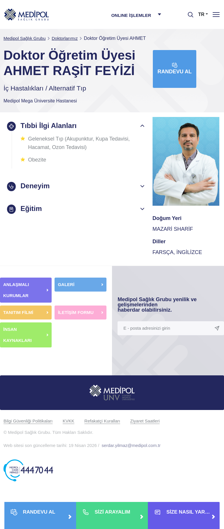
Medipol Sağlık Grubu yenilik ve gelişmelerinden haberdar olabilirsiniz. (157, 305)
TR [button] (201, 14)
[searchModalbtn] (188, 12)
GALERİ (66, 284)
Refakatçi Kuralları (102, 420)
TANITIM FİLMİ (18, 312)
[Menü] (216, 14)
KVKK (68, 420)
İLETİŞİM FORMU (76, 312)
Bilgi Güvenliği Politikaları (28, 420)
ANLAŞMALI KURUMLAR (16, 290)
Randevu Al (175, 68)
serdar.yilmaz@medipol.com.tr (131, 445)
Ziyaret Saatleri (145, 420)
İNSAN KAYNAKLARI (18, 335)
